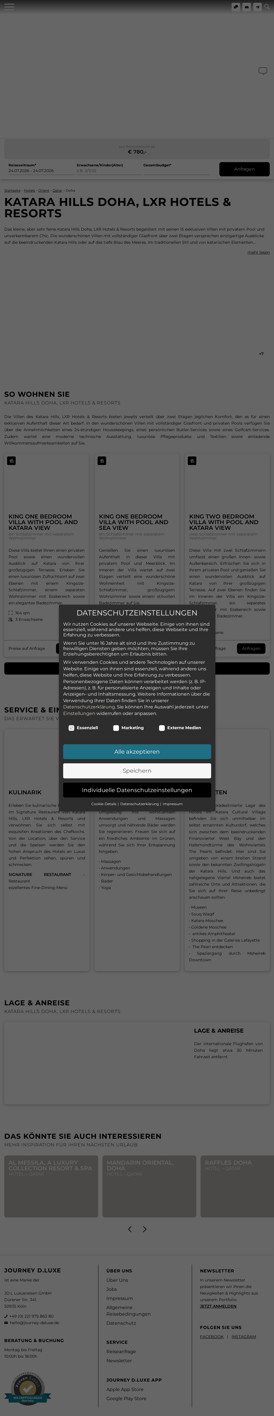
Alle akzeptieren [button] (137, 743)
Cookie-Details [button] (104, 795)
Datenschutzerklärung (89, 698)
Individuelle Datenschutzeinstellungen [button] (137, 781)
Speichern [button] (137, 762)
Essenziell (83, 719)
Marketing (128, 719)
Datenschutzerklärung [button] (140, 795)
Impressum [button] (173, 795)
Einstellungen (79, 705)
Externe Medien (180, 719)
